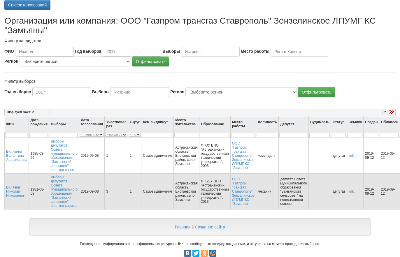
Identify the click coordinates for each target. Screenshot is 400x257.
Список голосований (27, 5)
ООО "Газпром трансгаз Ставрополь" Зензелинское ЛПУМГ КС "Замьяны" (243, 155)
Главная (182, 227)
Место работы (255, 51)
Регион (11, 61)
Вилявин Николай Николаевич (16, 191)
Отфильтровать (150, 61)
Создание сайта (210, 227)
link (351, 156)
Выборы (171, 51)
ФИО (9, 51)
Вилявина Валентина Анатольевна (16, 155)
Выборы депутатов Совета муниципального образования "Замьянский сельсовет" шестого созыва (64, 155)
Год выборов (88, 51)
